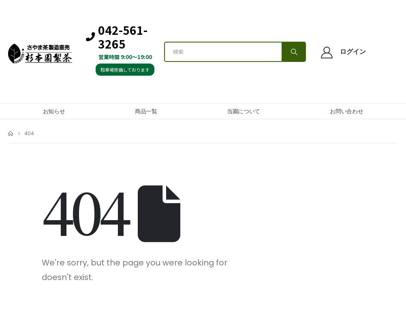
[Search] (293, 51)
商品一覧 (146, 111)
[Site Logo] (40, 54)
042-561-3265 (116, 37)
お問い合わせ (346, 111)
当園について (243, 111)
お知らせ (54, 111)
